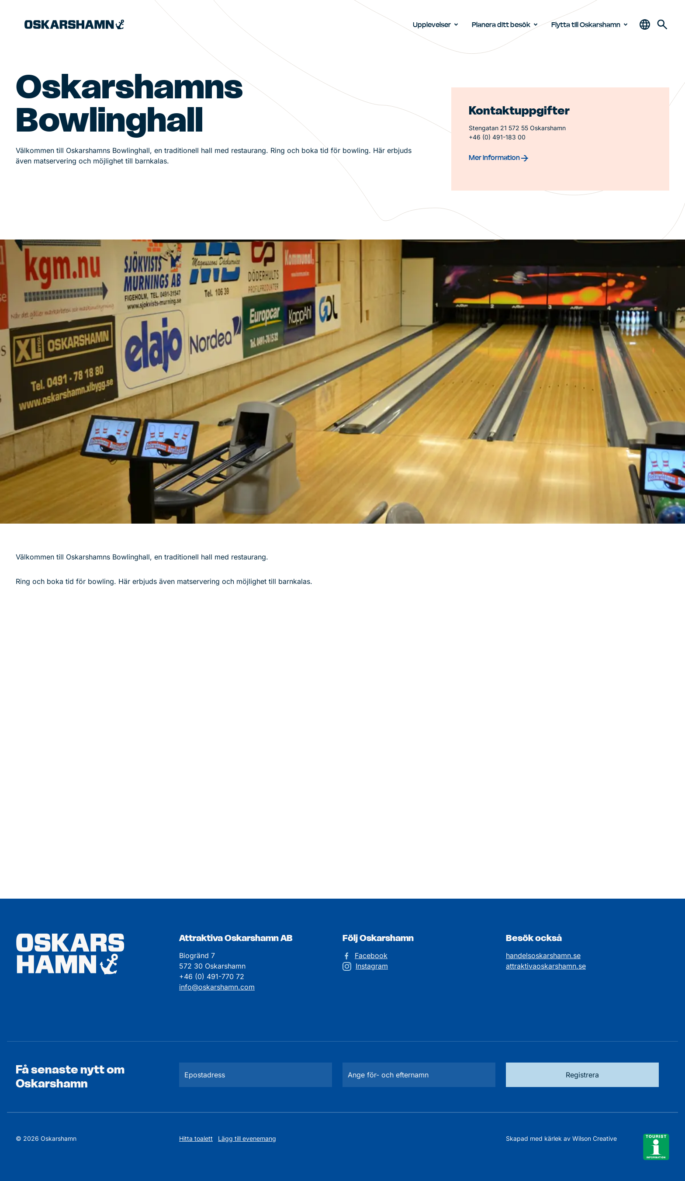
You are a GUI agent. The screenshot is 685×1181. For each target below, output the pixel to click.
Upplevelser (437, 24)
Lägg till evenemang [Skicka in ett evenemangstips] (247, 1138)
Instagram (372, 966)
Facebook (371, 955)
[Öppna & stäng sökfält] (645, 24)
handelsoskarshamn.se (543, 955)
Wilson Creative (594, 1138)
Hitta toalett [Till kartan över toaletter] (196, 1138)
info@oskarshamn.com (217, 987)
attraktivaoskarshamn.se (546, 966)
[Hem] (74, 25)
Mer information (498, 157)
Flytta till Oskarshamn (591, 24)
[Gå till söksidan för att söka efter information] (662, 24)
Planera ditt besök (506, 24)
